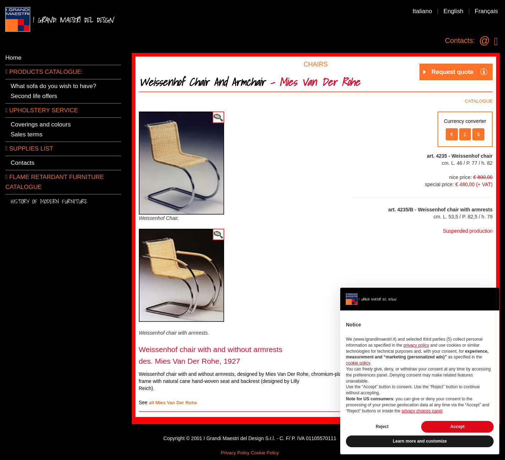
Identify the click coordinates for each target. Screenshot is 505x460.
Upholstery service (41, 110)
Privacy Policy (235, 452)
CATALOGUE (479, 101)
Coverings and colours (41, 124)
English (453, 11)
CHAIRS (316, 64)
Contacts (22, 162)
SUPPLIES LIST (29, 148)
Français (486, 11)
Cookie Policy (265, 452)
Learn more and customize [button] (420, 441)
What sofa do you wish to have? (53, 86)
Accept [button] (457, 426)
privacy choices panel (422, 410)
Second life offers (34, 96)
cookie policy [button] (358, 363)
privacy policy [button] (416, 345)
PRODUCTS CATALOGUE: (44, 72)
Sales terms (27, 134)
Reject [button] (382, 426)
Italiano (422, 11)
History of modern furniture (49, 201)
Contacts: (460, 40)
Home (13, 57)
